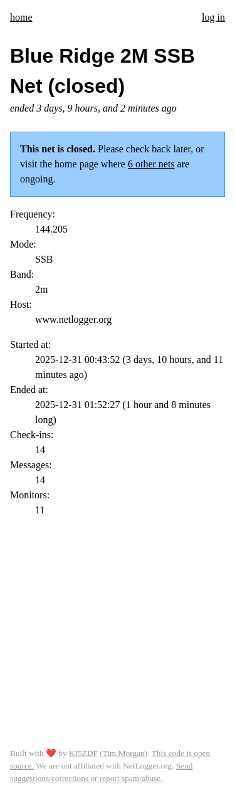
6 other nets (151, 164)
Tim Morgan (124, 753)
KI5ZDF (83, 753)
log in (213, 17)
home (21, 17)
